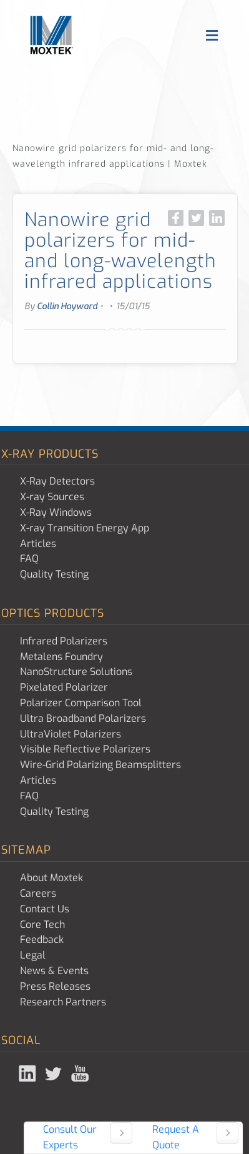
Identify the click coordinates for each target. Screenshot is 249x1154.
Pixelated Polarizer (64, 687)
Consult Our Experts (70, 1137)
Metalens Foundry (61, 656)
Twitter (55, 1073)
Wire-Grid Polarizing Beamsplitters (100, 764)
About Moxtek (51, 877)
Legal (33, 955)
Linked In (28, 1073)
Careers (38, 893)
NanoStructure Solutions (76, 671)
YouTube (81, 1073)
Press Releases (55, 986)
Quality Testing (54, 574)
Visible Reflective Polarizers (85, 749)
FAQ (29, 558)
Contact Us (44, 908)
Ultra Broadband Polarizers (83, 718)
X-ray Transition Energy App (84, 528)
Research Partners (63, 1002)
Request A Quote (175, 1137)
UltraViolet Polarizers (70, 734)
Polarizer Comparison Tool (81, 702)
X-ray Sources (52, 496)
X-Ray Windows (56, 512)
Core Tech (42, 924)
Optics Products (52, 613)
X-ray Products (50, 453)
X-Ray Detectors (57, 481)
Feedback (42, 939)
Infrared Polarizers (63, 641)
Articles (38, 543)
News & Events (54, 970)
